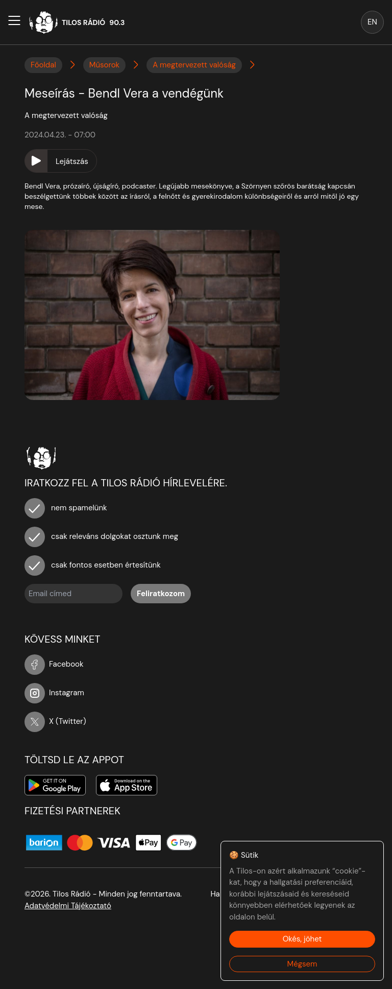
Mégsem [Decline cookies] (302, 964)
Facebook (54, 664)
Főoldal (43, 65)
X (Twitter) (55, 721)
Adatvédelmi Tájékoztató (67, 906)
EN (372, 22)
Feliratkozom (161, 593)
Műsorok (104, 65)
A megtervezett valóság (194, 65)
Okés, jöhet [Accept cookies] (302, 939)
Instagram (54, 693)
